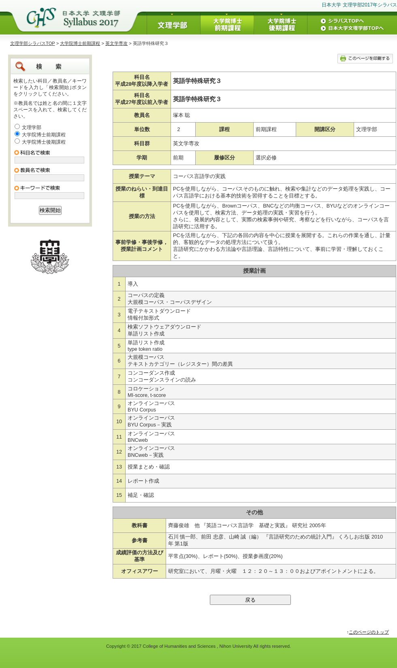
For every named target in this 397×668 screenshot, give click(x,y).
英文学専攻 (116, 43)
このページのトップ (369, 632)
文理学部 (31, 127)
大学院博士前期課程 (80, 43)
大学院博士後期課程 (44, 142)
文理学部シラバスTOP (32, 43)
